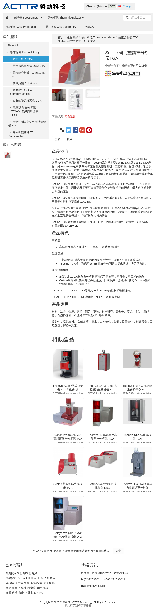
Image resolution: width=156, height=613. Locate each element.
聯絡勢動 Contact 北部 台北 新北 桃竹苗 (30, 578)
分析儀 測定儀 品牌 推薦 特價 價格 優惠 (30, 582)
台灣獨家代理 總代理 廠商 (22, 573)
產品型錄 (72, 37)
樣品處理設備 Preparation (23, 26)
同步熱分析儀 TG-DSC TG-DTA (27, 74)
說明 (57, 139)
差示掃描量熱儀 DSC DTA (26, 65)
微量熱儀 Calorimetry (23, 83)
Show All (12, 45)
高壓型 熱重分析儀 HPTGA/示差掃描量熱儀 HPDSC (23, 111)
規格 (69, 139)
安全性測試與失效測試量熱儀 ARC (27, 123)
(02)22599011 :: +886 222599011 (104, 579)
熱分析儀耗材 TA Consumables (20, 134)
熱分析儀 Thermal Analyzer (66, 17)
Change (127, 6)
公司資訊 (91, 26)
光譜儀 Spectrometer (28, 17)
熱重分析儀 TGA (20, 59)
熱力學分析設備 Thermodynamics (20, 91)
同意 (118, 550)
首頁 (60, 37)
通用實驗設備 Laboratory (62, 26)
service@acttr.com (95, 585)
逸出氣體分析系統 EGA (24, 100)
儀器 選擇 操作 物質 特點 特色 (24, 592)
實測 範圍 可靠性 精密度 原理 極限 (27, 587)
